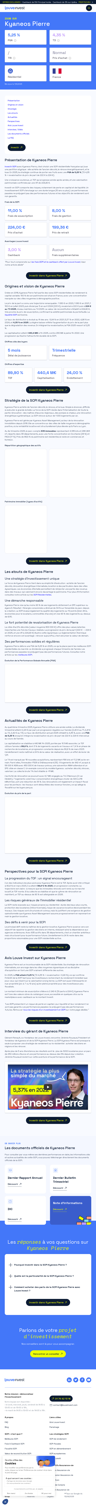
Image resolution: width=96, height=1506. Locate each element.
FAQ (6, 1422)
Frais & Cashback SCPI (14, 1444)
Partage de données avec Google (19, 1481)
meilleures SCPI (25, 654)
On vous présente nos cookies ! (19, 1483)
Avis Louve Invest (57, 1422)
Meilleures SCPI (11, 1439)
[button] (88, 8)
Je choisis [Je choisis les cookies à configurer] (29, 1493)
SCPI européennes (58, 1453)
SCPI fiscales (55, 1444)
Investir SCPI (10, 166)
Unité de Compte (57, 1485)
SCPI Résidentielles (42, 594)
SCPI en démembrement (60, 1448)
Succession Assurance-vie (61, 1475)
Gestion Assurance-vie (60, 1470)
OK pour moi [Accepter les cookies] (46, 1493)
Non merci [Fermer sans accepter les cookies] (11, 1493)
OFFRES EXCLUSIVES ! (12, 2)
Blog (7, 1427)
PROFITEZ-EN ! (85, 2)
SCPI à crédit (55, 1458)
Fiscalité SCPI (11, 1448)
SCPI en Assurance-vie (59, 1490)
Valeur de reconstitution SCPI (18, 1453)
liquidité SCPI (11, 315)
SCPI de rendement (58, 1439)
